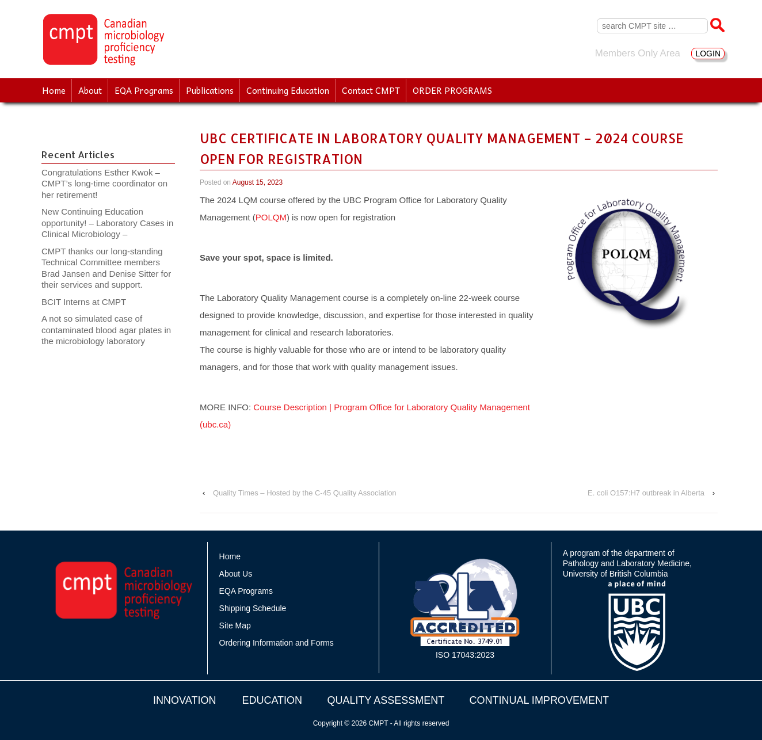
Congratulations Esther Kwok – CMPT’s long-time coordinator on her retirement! (104, 183)
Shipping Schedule (253, 608)
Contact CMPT (371, 90)
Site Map (235, 625)
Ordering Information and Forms (276, 642)
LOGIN (708, 53)
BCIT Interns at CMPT (89, 302)
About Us (236, 573)
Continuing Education (287, 90)
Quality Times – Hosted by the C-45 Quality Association (305, 493)
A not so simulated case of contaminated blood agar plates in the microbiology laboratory (106, 330)
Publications (210, 90)
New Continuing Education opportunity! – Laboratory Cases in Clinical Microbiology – (107, 223)
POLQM (271, 217)
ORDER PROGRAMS (452, 90)
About (90, 90)
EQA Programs (144, 90)
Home (54, 90)
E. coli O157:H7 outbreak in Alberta (646, 493)
